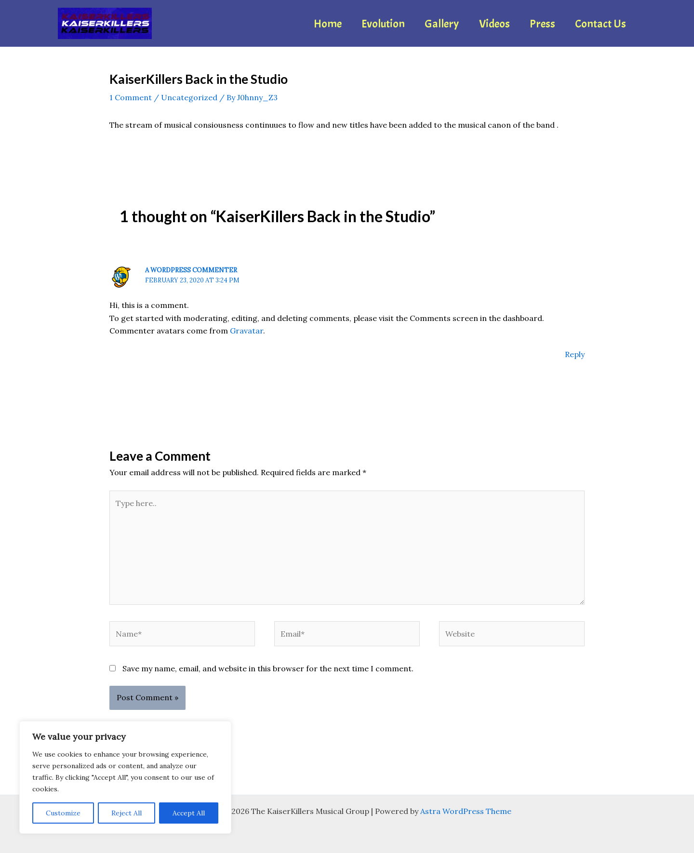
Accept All (189, 813)
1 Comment (130, 97)
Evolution (368, 23)
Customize (63, 813)
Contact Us (599, 23)
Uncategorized (189, 97)
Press (537, 23)
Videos (486, 23)
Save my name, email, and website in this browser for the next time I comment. (268, 668)
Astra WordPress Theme (465, 811)
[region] (125, 777)
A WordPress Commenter (191, 270)
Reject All (126, 813)
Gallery (431, 23)
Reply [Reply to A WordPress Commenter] (575, 354)
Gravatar (246, 330)
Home (310, 23)
